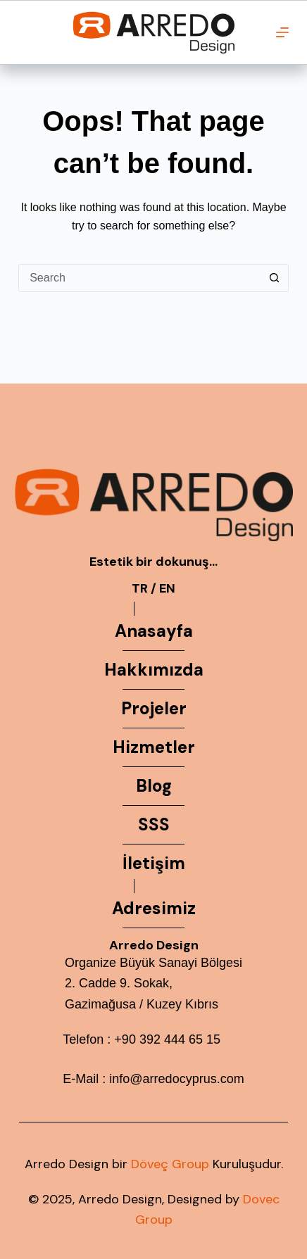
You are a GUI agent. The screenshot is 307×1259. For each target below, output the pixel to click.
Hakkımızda (153, 670)
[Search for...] (139, 278)
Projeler (154, 708)
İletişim (154, 863)
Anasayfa (154, 631)
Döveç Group (170, 1164)
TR (140, 588)
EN (167, 588)
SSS (154, 824)
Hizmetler (154, 747)
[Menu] (282, 32)
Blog (154, 786)
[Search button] (275, 278)
